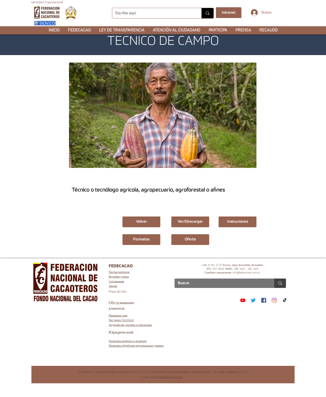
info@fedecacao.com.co (246, 272)
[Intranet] (228, 12)
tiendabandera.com (170, 377)
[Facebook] (263, 300)
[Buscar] (220, 283)
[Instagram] (274, 300)
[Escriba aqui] (152, 13)
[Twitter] (253, 300)
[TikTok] (284, 300)
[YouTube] (242, 300)
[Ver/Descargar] (190, 221)
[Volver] (141, 221)
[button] (79, 30)
